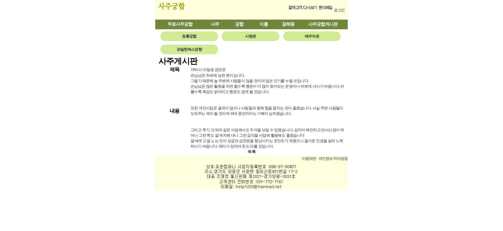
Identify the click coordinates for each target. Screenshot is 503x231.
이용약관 (309, 158)
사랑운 (250, 36)
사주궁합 (185, 10)
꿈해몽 (288, 24)
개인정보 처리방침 (333, 158)
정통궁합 (189, 36)
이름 (264, 24)
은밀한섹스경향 (189, 49)
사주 (215, 24)
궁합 (239, 24)
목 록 (251, 152)
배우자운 (312, 36)
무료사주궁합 (179, 24)
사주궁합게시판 (322, 24)
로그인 (339, 10)
